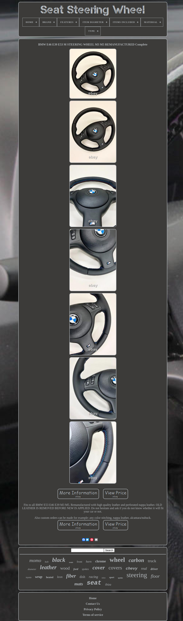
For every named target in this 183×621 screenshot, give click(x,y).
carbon (136, 560)
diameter (32, 569)
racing (93, 577)
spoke (120, 578)
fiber (71, 576)
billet (104, 578)
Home (93, 598)
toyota (28, 577)
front (79, 561)
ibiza (108, 584)
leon (59, 577)
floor (155, 576)
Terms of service (93, 614)
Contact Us (93, 603)
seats (71, 562)
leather (48, 567)
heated (49, 577)
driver (154, 569)
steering (137, 575)
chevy (131, 568)
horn (88, 561)
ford (75, 569)
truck (152, 561)
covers (115, 568)
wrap (38, 577)
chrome (100, 561)
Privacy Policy (93, 609)
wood (65, 568)
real (144, 568)
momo (35, 560)
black (58, 559)
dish (82, 577)
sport (111, 577)
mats (78, 583)
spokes (85, 569)
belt (46, 561)
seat (94, 583)
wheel (117, 559)
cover (99, 567)
